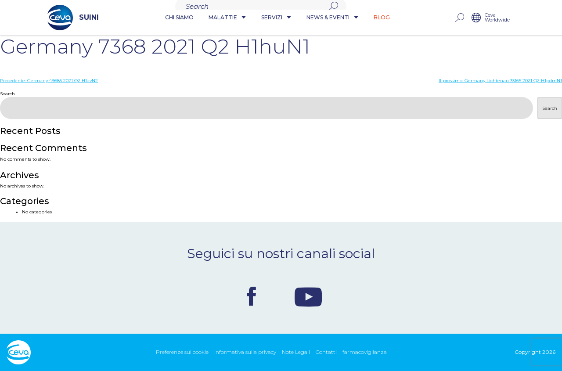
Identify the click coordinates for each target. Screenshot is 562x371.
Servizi (277, 17)
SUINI (32, 17)
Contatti (326, 352)
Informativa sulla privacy (245, 352)
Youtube (308, 296)
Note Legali (296, 352)
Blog (382, 17)
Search (7, 94)
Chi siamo (180, 17)
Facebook (251, 296)
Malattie (228, 17)
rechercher (500, 17)
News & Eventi (333, 17)
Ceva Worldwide (538, 17)
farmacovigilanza (364, 352)
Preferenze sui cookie (182, 352)
